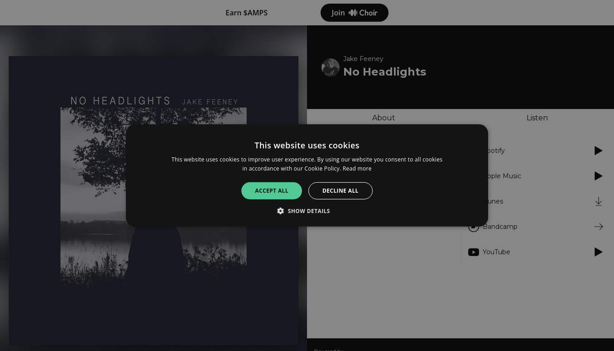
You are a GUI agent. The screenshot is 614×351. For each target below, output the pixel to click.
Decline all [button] (340, 190)
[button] (307, 210)
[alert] (307, 175)
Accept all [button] (271, 190)
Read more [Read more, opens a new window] (357, 168)
